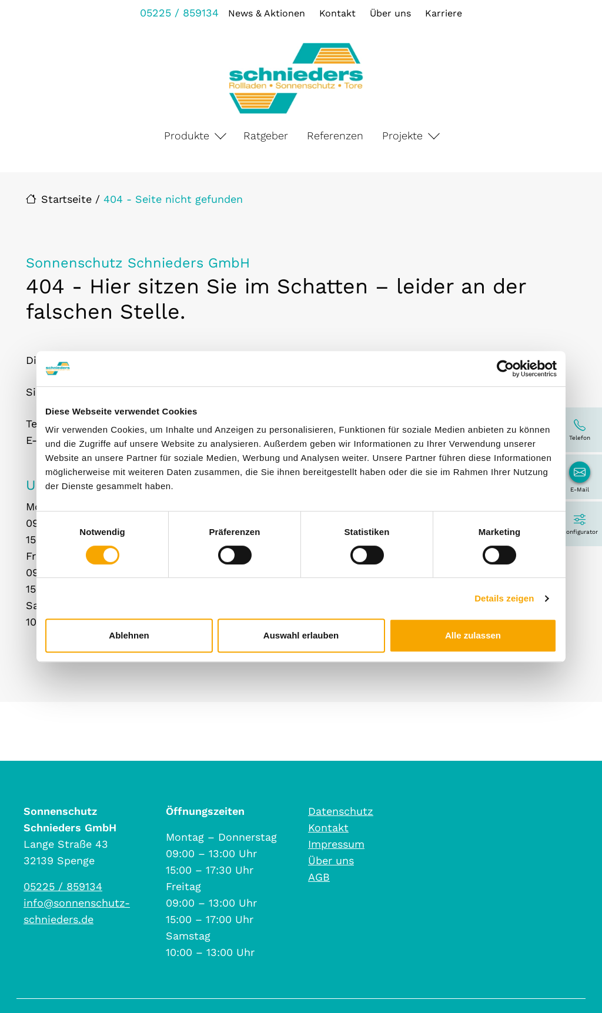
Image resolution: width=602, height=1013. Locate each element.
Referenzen (335, 135)
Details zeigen (504, 598)
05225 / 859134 (179, 12)
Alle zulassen (473, 635)
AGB (319, 877)
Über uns (390, 13)
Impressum (336, 844)
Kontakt (337, 13)
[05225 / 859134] (579, 429)
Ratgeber (265, 135)
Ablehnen (129, 635)
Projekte (402, 135)
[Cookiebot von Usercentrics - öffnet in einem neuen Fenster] (505, 368)
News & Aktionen (266, 13)
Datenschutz (340, 811)
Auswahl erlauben (301, 635)
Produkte (186, 135)
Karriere (443, 13)
